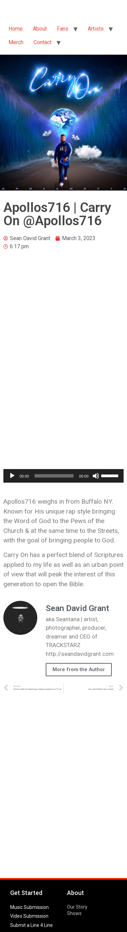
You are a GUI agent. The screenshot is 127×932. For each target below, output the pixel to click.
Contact (42, 42)
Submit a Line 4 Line (31, 925)
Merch (15, 42)
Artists (96, 28)
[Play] (12, 475)
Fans (62, 28)
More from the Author (78, 669)
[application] (63, 476)
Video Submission (29, 916)
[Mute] (95, 475)
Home (15, 28)
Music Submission (29, 907)
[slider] (54, 476)
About (40, 28)
